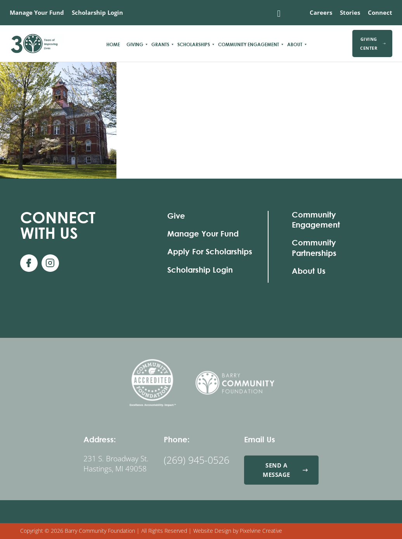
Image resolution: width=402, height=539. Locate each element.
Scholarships (193, 44)
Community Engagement (248, 44)
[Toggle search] (279, 13)
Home (113, 44)
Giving (134, 44)
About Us (309, 270)
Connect (380, 12)
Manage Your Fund (37, 12)
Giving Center (372, 43)
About (294, 44)
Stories (350, 12)
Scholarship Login (97, 12)
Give (176, 215)
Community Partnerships (314, 247)
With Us (57, 225)
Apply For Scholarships (209, 251)
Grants (160, 44)
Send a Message (285, 469)
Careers (321, 12)
